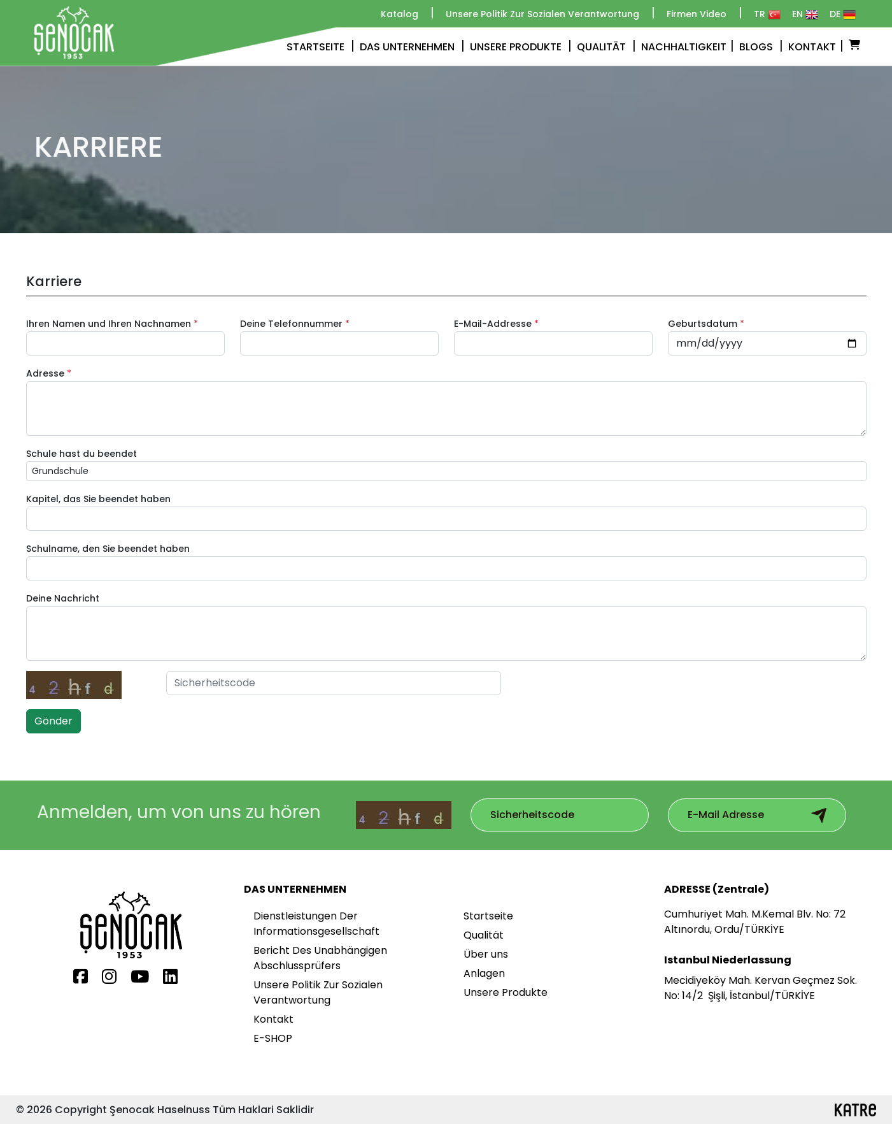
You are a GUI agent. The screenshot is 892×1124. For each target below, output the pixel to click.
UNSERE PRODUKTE (521, 46)
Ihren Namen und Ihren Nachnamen (112, 323)
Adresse (48, 373)
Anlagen (484, 973)
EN (805, 14)
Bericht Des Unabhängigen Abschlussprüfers (320, 958)
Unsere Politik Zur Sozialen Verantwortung (318, 992)
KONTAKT (816, 46)
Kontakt (273, 1019)
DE (843, 14)
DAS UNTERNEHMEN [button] (412, 46)
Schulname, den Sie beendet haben (108, 548)
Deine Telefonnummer (295, 323)
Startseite (488, 916)
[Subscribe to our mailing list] (555, 815)
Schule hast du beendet (81, 453)
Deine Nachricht (62, 598)
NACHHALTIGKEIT (687, 46)
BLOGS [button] (761, 46)
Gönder (53, 721)
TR (767, 14)
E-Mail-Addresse (496, 323)
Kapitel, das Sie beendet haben (98, 499)
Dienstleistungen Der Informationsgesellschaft (316, 924)
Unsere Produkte (506, 992)
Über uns (486, 954)
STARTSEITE (321, 46)
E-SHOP (272, 1038)
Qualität (484, 935)
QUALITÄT (606, 46)
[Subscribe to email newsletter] (818, 815)
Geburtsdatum (706, 323)
